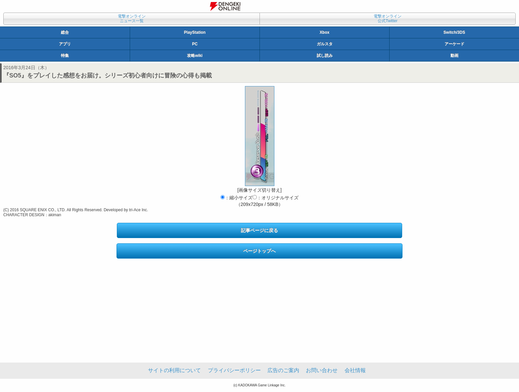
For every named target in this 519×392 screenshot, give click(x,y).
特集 (65, 55)
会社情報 (355, 370)
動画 (454, 55)
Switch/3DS (454, 32)
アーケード (454, 44)
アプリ (65, 44)
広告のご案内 (283, 370)
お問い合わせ (322, 370)
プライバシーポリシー (234, 370)
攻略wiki (195, 55)
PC (195, 44)
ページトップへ (259, 251)
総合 (65, 32)
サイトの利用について (174, 370)
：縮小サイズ (236, 197)
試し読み (325, 55)
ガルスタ (325, 44)
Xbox (324, 32)
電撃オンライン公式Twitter (387, 18)
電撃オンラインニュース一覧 (132, 18)
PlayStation (195, 32)
